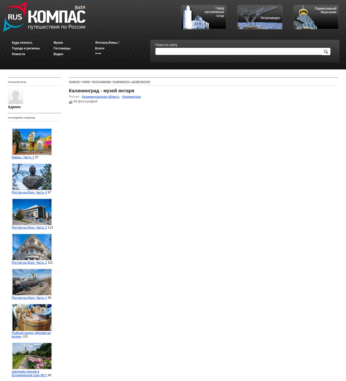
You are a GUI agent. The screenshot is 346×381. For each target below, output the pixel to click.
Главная (74, 81)
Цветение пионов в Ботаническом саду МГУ (32, 359)
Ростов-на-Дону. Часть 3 (32, 213)
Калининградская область (101, 97)
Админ (86, 81)
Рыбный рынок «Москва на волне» (32, 320)
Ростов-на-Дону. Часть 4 (32, 178)
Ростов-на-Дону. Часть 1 (32, 284)
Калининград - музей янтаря (131, 81)
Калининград (131, 97)
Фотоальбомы (101, 81)
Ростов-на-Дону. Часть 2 (32, 248)
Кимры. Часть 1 (32, 143)
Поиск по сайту (166, 45)
